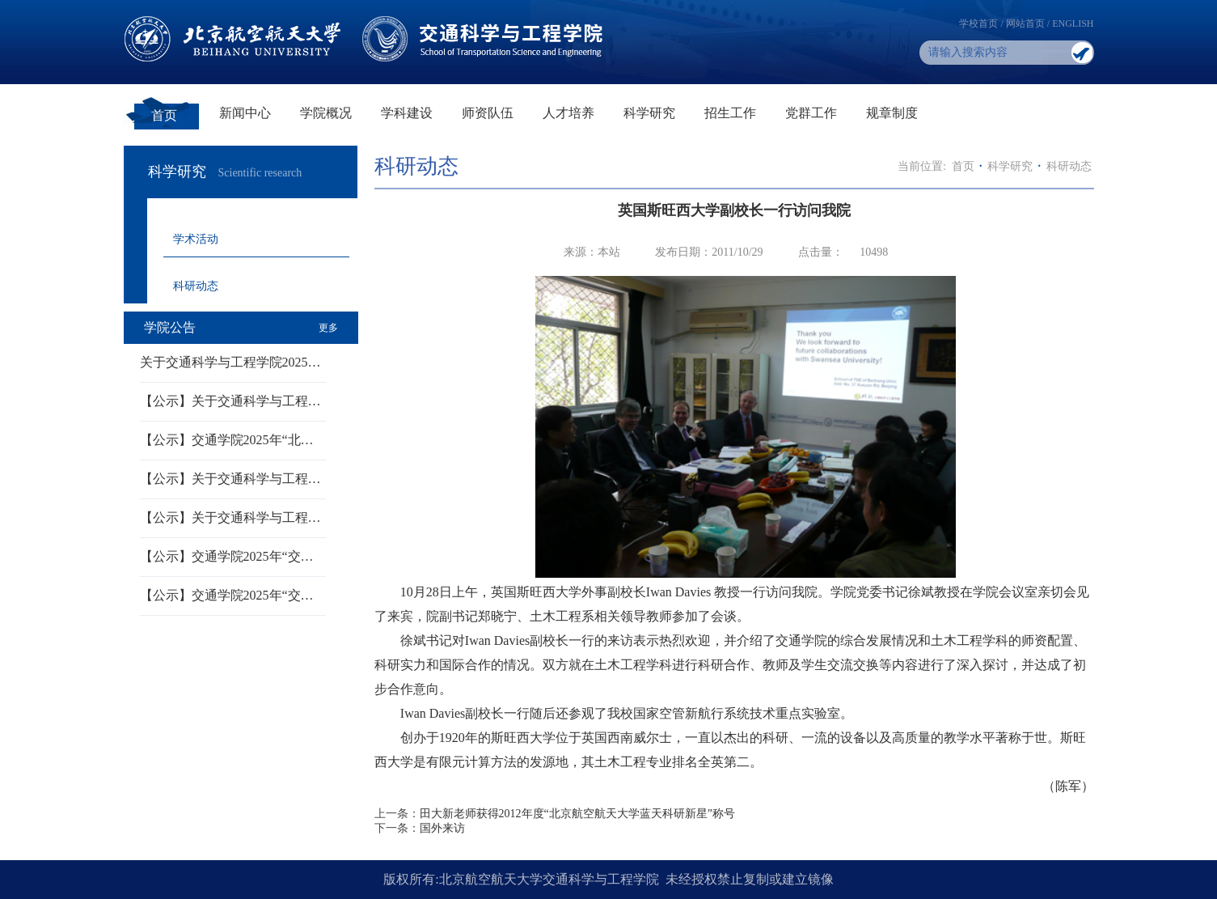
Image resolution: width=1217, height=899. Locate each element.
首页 (164, 115)
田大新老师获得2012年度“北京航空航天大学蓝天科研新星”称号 (577, 814)
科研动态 (195, 286)
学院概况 (326, 113)
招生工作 (730, 113)
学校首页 (978, 23)
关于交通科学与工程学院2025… (230, 362)
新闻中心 (245, 113)
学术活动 (195, 239)
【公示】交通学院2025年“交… (227, 556)
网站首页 (1025, 23)
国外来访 (442, 828)
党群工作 (811, 113)
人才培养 (568, 113)
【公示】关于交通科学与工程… (230, 401)
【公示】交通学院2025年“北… (227, 440)
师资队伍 (487, 113)
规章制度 (892, 113)
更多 (328, 327)
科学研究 (649, 113)
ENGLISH (1072, 23)
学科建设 (407, 113)
